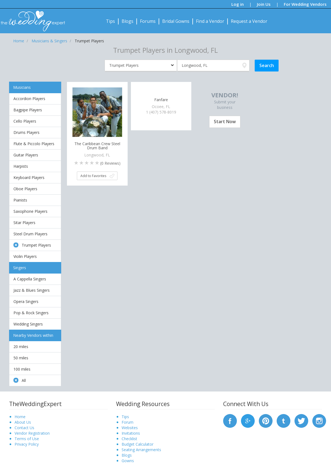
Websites (130, 427)
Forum (127, 422)
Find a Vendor (210, 21)
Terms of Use (27, 438)
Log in (237, 4)
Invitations (131, 433)
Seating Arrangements (141, 449)
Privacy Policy (27, 444)
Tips (110, 21)
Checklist (129, 438)
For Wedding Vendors (305, 4)
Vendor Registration (32, 433)
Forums (148, 21)
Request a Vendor (249, 21)
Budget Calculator (137, 444)
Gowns (128, 460)
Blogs (127, 21)
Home (20, 416)
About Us (23, 422)
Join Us (264, 4)
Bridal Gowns (175, 21)
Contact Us (24, 427)
